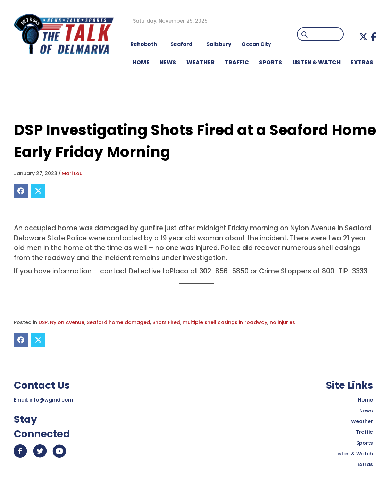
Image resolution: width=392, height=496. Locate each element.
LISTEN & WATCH (316, 62)
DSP (43, 322)
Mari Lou (72, 173)
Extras (365, 464)
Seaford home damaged (118, 322)
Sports (270, 62)
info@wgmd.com (51, 399)
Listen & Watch (354, 453)
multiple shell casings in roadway (225, 322)
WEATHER (200, 62)
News (366, 410)
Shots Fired (166, 322)
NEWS (167, 62)
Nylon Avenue (67, 322)
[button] (363, 36)
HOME (140, 62)
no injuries (282, 322)
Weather (362, 421)
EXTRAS (362, 62)
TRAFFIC (237, 62)
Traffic (364, 432)
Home (365, 399)
